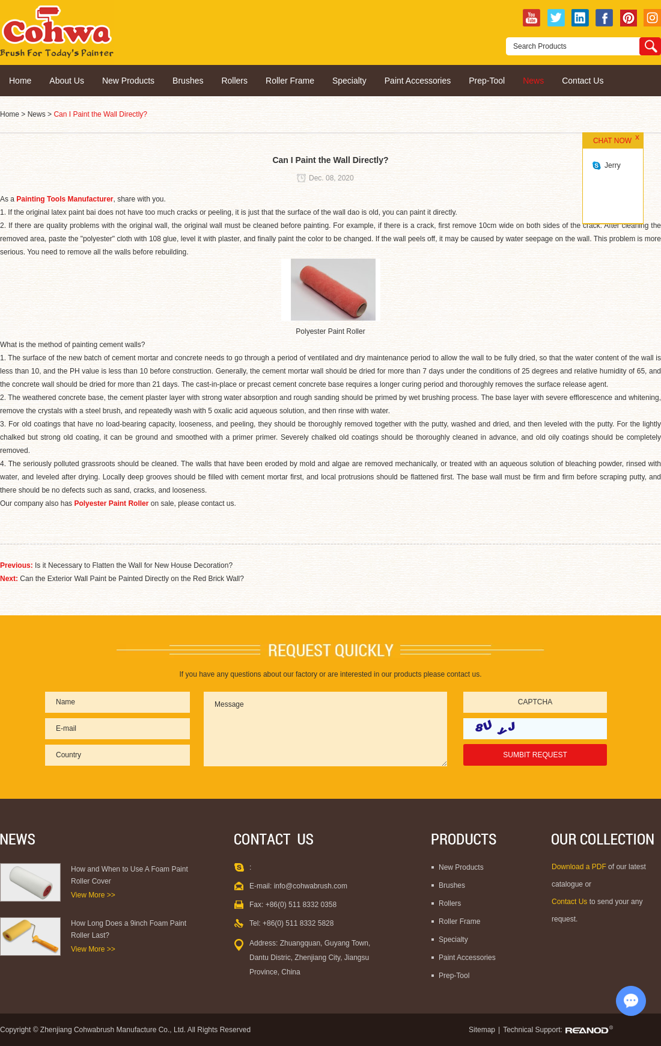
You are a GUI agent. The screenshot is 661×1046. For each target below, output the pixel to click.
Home (20, 80)
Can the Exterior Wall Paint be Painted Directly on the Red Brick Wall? (132, 578)
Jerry (613, 165)
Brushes (187, 80)
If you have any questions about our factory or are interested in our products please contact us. (331, 674)
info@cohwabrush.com (310, 886)
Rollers (234, 80)
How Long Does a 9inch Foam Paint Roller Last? (128, 929)
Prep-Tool (487, 80)
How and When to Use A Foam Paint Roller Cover (129, 875)
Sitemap (482, 1030)
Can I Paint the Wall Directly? (100, 114)
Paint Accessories (418, 80)
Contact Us (582, 80)
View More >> (93, 895)
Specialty (349, 80)
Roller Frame (290, 80)
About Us (66, 80)
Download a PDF (580, 867)
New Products (128, 80)
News (533, 80)
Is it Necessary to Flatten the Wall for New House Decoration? (134, 565)
